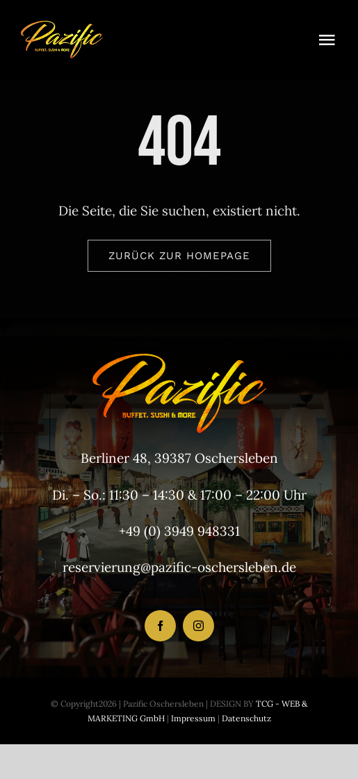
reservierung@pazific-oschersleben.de (179, 567)
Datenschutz (246, 718)
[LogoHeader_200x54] (62, 27)
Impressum (192, 718)
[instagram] (198, 625)
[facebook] (160, 625)
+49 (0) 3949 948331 (179, 531)
